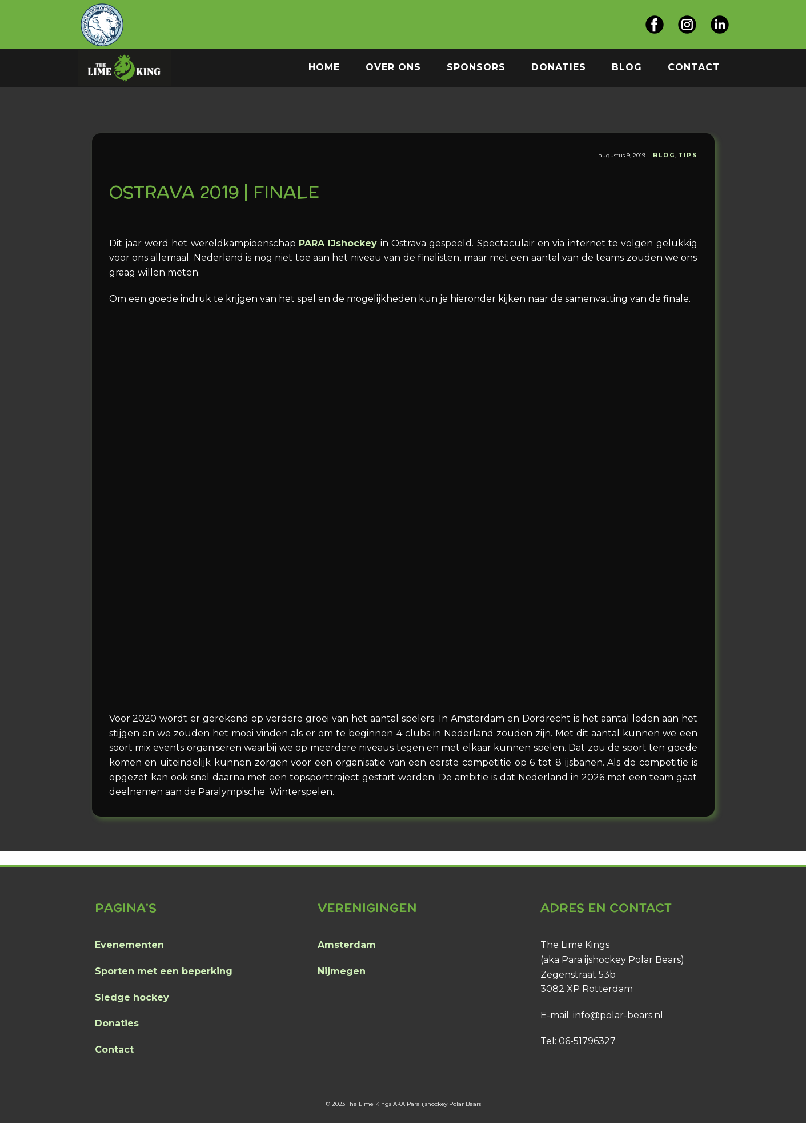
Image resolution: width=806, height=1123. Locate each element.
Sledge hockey (132, 997)
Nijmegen (342, 971)
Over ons (393, 67)
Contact (694, 67)
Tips (687, 155)
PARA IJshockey (338, 243)
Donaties (558, 67)
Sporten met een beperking (163, 971)
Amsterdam (347, 944)
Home (324, 67)
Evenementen (129, 944)
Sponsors (476, 67)
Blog (627, 67)
